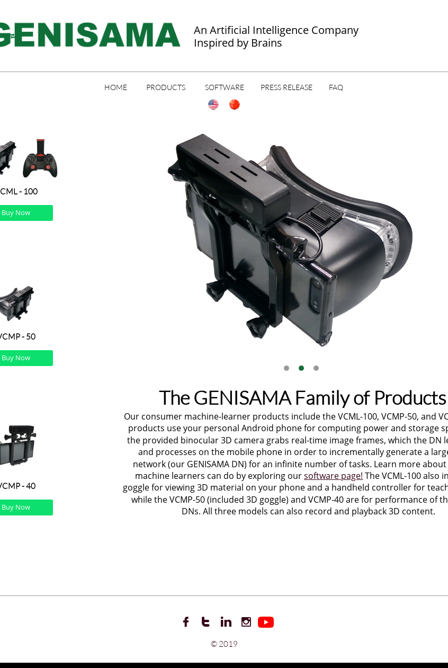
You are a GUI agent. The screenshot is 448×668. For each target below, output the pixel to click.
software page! (333, 476)
